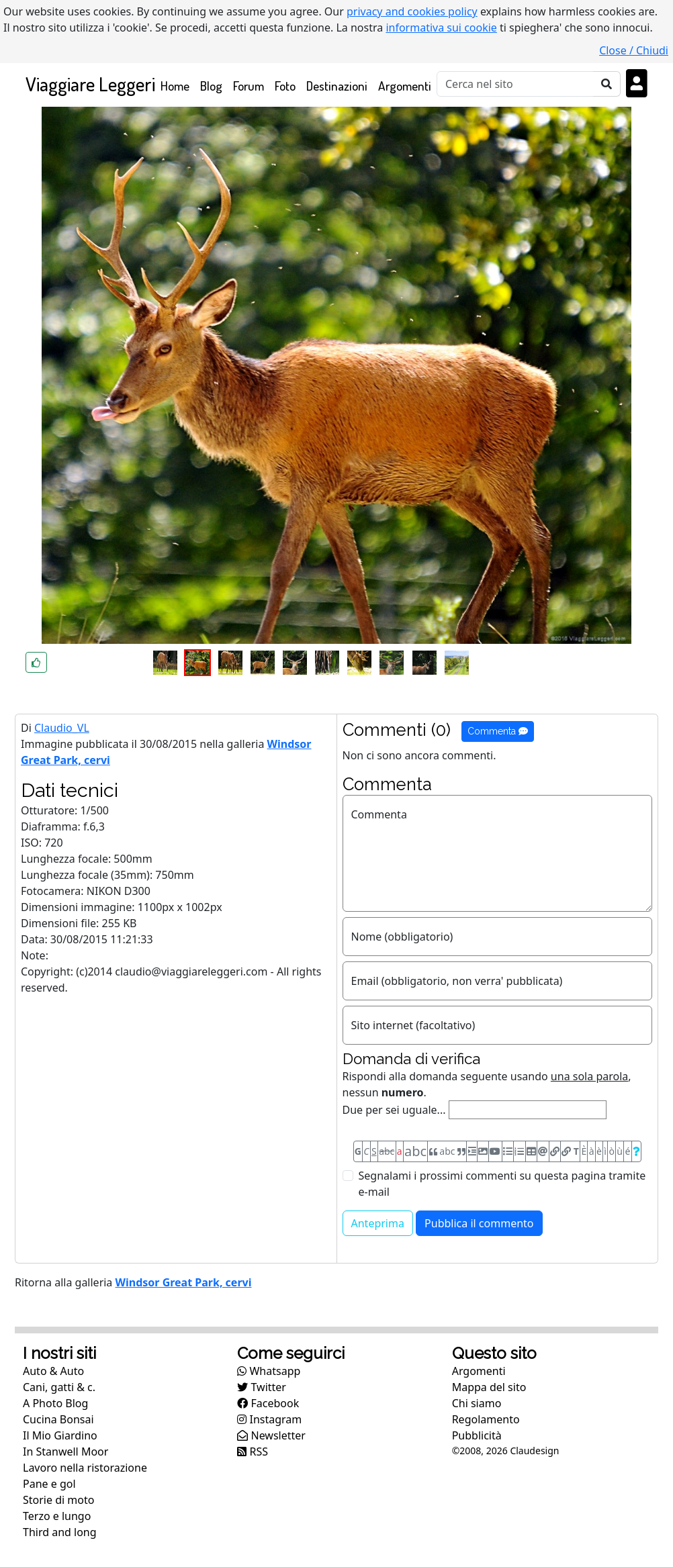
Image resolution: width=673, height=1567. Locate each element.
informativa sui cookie (441, 27)
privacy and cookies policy (412, 11)
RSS (252, 1451)
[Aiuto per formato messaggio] (636, 1151)
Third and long (60, 1532)
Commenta (497, 731)
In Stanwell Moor (65, 1451)
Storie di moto (58, 1499)
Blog (211, 85)
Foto (285, 85)
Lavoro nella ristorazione (85, 1467)
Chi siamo (477, 1403)
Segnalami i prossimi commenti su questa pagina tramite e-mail (502, 1183)
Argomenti (404, 85)
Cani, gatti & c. (59, 1387)
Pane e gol (49, 1483)
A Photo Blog (55, 1403)
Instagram (269, 1419)
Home (178, 85)
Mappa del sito (489, 1387)
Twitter (261, 1387)
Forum (248, 85)
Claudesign (534, 1450)
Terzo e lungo (57, 1516)
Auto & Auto (53, 1371)
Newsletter (271, 1435)
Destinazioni (336, 85)
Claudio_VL (61, 727)
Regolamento (486, 1419)
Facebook (268, 1403)
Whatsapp (268, 1371)
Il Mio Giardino (60, 1435)
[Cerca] (515, 84)
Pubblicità (477, 1435)
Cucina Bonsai (58, 1419)
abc (386, 1151)
